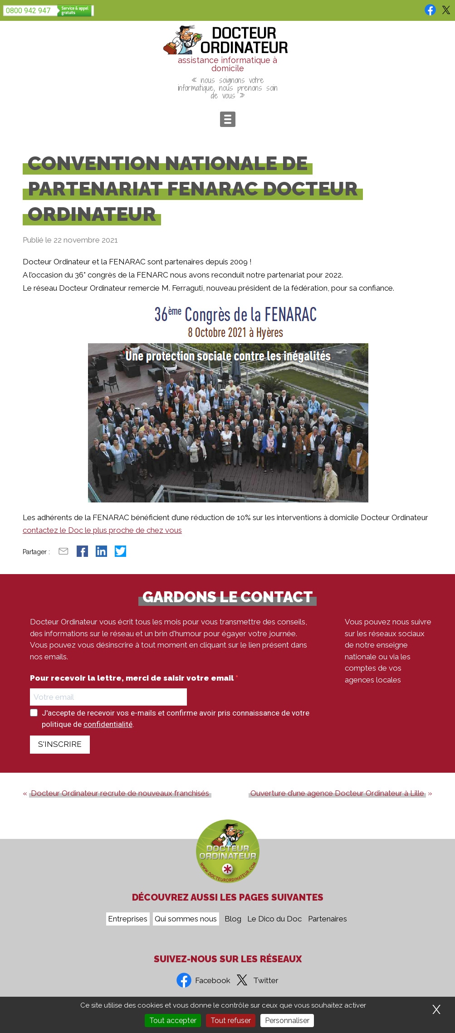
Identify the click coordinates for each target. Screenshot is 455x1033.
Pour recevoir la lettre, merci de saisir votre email (132, 678)
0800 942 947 (28, 10)
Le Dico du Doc (274, 919)
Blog (233, 919)
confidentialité (107, 724)
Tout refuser (230, 1020)
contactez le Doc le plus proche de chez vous (102, 530)
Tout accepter (172, 1020)
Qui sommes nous (186, 919)
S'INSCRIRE (60, 744)
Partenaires (327, 919)
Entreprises (127, 919)
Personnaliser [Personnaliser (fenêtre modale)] (287, 1020)
